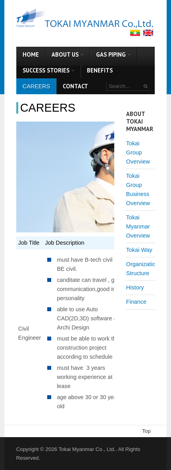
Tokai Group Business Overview (138, 189)
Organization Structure (140, 268)
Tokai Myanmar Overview (138, 226)
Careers (47, 107)
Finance (136, 302)
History (135, 287)
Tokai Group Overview (138, 152)
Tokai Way (139, 250)
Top (146, 431)
